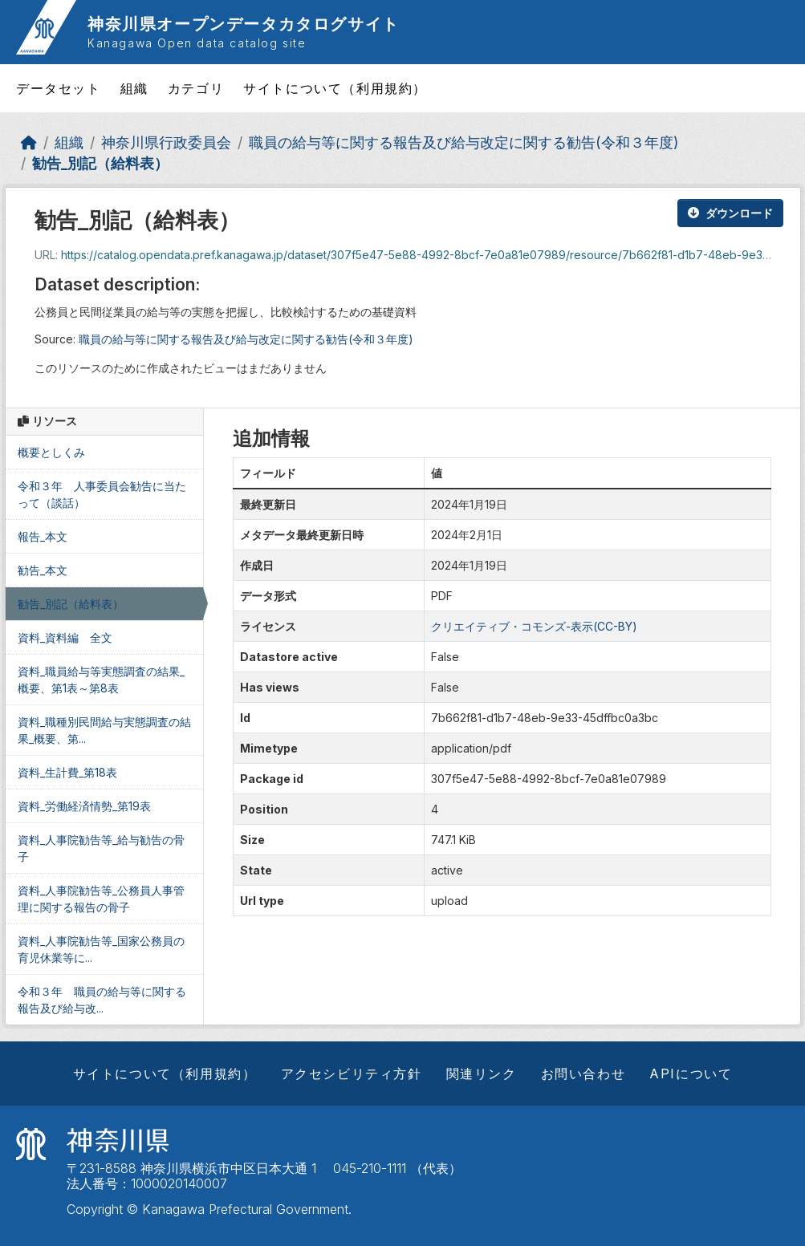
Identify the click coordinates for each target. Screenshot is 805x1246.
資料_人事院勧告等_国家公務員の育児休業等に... (101, 949)
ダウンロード (730, 213)
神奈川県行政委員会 (166, 142)
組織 (134, 88)
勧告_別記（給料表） (100, 163)
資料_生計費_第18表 (67, 772)
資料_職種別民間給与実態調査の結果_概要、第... (104, 730)
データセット (58, 88)
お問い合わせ (583, 1073)
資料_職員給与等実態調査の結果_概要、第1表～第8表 (101, 679)
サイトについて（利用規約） (335, 88)
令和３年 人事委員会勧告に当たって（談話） (102, 494)
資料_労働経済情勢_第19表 (84, 806)
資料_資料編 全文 (65, 637)
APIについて (690, 1073)
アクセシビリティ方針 (351, 1073)
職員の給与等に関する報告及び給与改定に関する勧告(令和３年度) (463, 142)
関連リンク (481, 1073)
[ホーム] (29, 142)
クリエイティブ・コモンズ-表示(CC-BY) (534, 626)
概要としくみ (51, 452)
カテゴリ (196, 88)
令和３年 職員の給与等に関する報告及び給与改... (102, 999)
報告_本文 (42, 536)
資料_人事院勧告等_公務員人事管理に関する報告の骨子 (101, 898)
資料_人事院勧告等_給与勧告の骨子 (101, 848)
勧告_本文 (42, 570)
